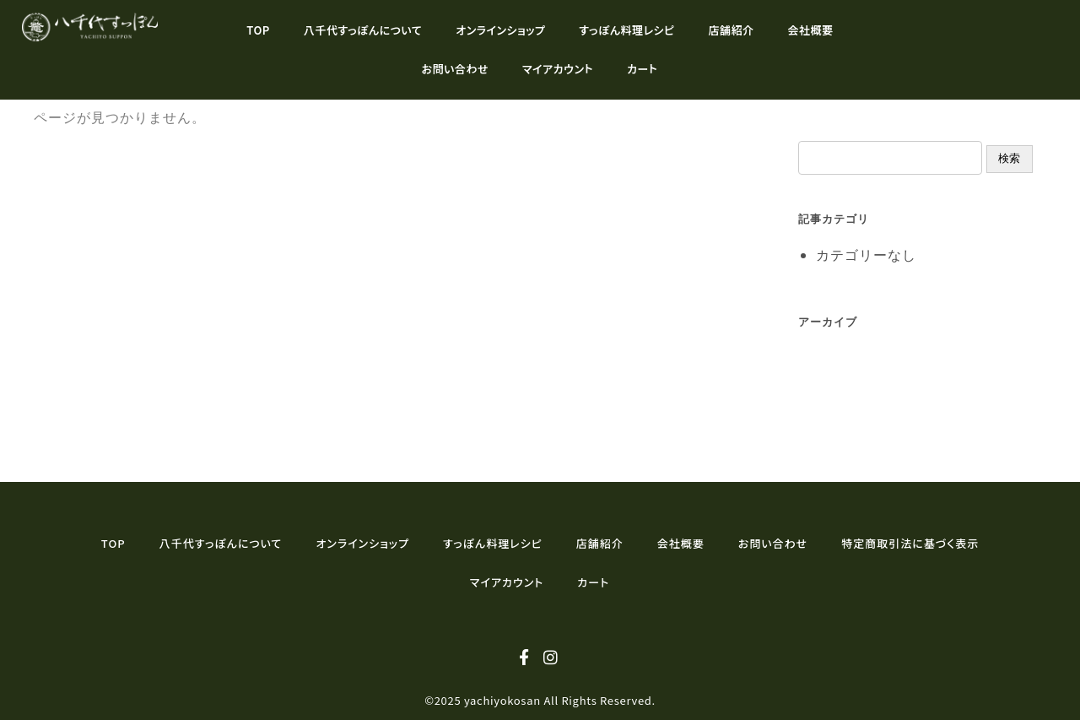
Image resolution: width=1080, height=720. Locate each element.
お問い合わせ (455, 69)
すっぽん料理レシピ (626, 30)
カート (642, 69)
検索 (1009, 158)
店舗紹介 (731, 30)
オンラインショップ (500, 30)
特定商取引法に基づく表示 (910, 543)
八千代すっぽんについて (363, 30)
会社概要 (811, 30)
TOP (258, 30)
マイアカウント (557, 69)
